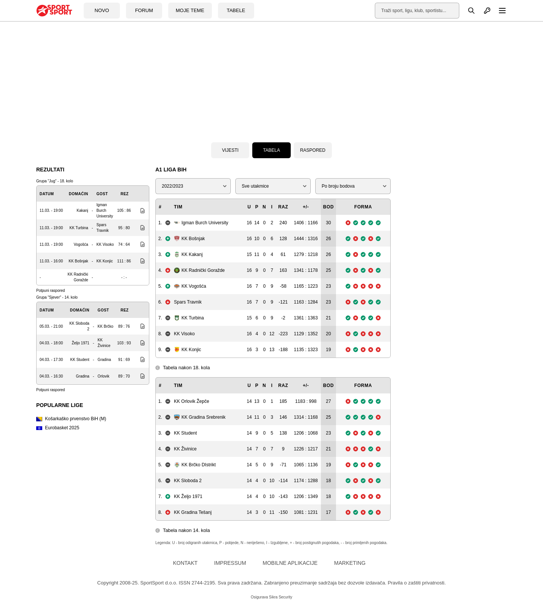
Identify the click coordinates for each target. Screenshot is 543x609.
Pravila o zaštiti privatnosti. (417, 583)
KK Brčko (106, 326)
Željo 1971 (80, 343)
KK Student (79, 360)
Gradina (104, 360)
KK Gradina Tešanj (193, 512)
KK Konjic (105, 261)
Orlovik (103, 376)
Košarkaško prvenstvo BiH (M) (71, 418)
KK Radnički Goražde (199, 270)
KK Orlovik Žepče (191, 401)
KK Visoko (105, 244)
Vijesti (230, 150)
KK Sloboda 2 (187, 480)
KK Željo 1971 (188, 496)
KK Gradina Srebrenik (199, 417)
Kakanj (82, 210)
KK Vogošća (190, 286)
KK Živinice (185, 449)
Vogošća (81, 244)
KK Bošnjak (78, 261)
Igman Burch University (105, 210)
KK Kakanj (188, 254)
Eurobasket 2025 (57, 427)
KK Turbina (78, 228)
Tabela (271, 150)
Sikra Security (280, 597)
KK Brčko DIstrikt (195, 465)
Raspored (312, 150)
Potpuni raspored (50, 290)
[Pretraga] (467, 11)
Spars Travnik (187, 302)
